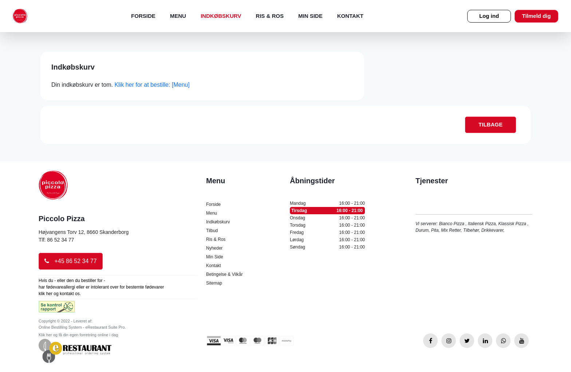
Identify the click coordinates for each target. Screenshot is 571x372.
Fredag (327, 232)
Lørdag (327, 239)
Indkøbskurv (221, 16)
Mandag (327, 203)
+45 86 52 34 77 (70, 261)
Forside (143, 16)
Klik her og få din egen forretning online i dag (78, 335)
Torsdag (327, 225)
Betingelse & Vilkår (224, 274)
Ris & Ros (270, 16)
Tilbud (212, 230)
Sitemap (214, 283)
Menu (178, 16)
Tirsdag (327, 210)
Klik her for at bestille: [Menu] (151, 85)
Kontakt (350, 16)
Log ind (489, 16)
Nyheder (214, 248)
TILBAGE (491, 124)
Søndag (327, 247)
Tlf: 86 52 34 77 (56, 240)
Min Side (310, 16)
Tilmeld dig (536, 16)
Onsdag (327, 218)
